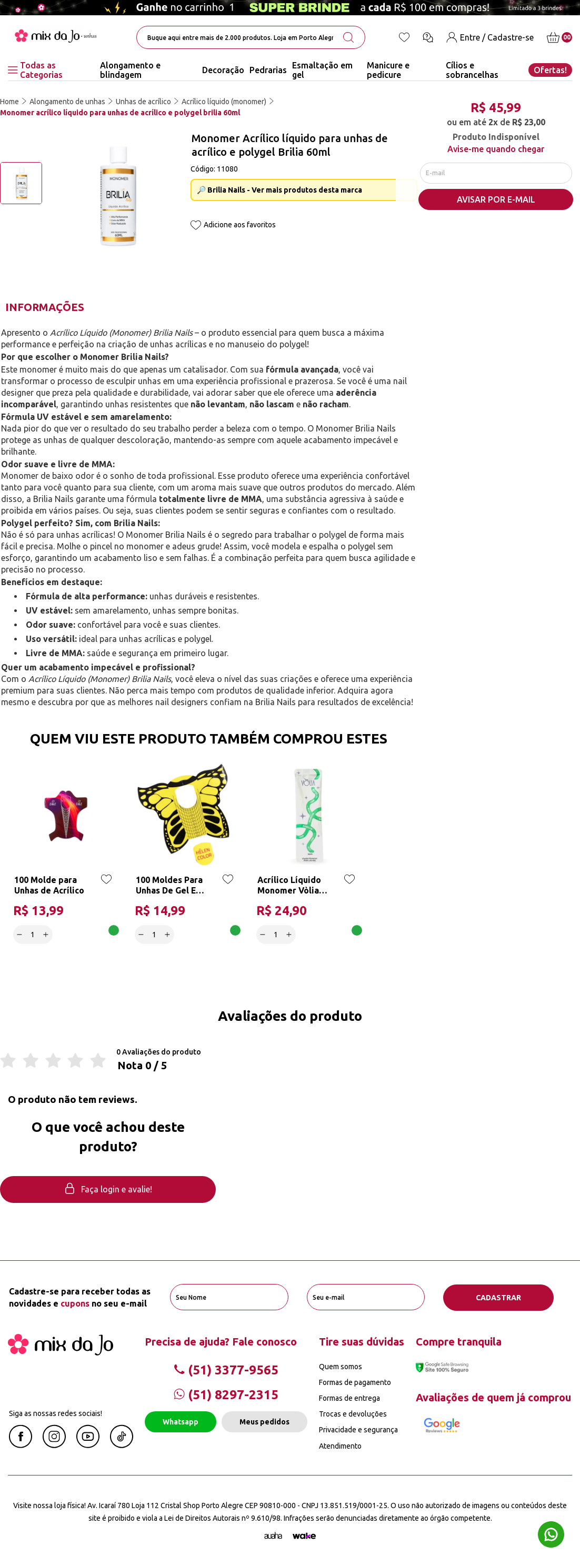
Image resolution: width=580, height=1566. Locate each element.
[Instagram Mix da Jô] (54, 1445)
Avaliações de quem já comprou (493, 1397)
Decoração (223, 70)
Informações (44, 307)
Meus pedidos (264, 1422)
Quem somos (340, 1366)
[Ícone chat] (428, 37)
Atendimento (340, 1445)
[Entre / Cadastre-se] (490, 37)
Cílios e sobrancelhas (472, 70)
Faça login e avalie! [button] (108, 1190)
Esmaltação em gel (322, 70)
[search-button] (348, 37)
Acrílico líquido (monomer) (224, 101)
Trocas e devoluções (353, 1414)
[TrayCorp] (304, 1536)
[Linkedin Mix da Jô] (121, 1445)
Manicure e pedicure (388, 70)
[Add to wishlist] (196, 226)
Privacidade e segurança (358, 1430)
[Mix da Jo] (60, 1352)
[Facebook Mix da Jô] (20, 1445)
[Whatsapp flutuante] (551, 1535)
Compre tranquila (459, 1341)
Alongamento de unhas (67, 101)
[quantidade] (32, 934)
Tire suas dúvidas (361, 1341)
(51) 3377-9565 (226, 1369)
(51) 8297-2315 (226, 1394)
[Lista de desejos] (404, 37)
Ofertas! (550, 70)
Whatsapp (180, 1422)
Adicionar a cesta (86, 934)
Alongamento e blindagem (130, 70)
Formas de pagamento (355, 1382)
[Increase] (46, 934)
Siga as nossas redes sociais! (55, 1413)
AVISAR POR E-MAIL (496, 200)
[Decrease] (19, 934)
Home (9, 101)
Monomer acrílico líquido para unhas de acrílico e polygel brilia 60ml (120, 112)
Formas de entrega (349, 1398)
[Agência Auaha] (273, 1536)
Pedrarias (268, 70)
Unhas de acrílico (143, 101)
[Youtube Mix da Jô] (87, 1445)
